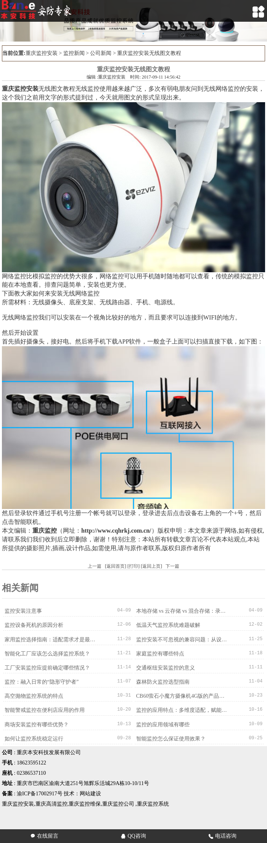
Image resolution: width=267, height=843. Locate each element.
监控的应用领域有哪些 (162, 724)
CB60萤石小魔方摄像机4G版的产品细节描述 (182, 695)
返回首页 (115, 566)
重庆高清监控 (51, 803)
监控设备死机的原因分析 (33, 625)
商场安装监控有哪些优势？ (36, 724)
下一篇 (172, 566)
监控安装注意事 (23, 611)
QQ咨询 (133, 836)
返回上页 (151, 566)
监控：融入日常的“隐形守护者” (41, 681)
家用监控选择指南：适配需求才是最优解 (50, 639)
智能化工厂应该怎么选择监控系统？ (47, 653)
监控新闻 (74, 53)
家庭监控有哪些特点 (160, 653)
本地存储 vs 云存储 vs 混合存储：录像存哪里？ (182, 611)
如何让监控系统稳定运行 (33, 738)
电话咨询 (222, 836)
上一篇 (94, 566)
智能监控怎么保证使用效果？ (170, 738)
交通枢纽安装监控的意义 (165, 667)
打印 (133, 566)
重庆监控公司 (118, 803)
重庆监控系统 (153, 803)
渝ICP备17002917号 (40, 793)
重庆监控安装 (42, 53)
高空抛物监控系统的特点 (33, 695)
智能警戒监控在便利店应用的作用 (44, 710)
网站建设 (90, 793)
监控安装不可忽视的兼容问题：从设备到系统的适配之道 (182, 639)
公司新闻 (100, 53)
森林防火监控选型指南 (162, 681)
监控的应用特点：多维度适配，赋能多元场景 (182, 710)
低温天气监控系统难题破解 (168, 625)
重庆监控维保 (85, 803)
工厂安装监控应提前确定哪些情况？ (47, 667)
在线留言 (44, 836)
